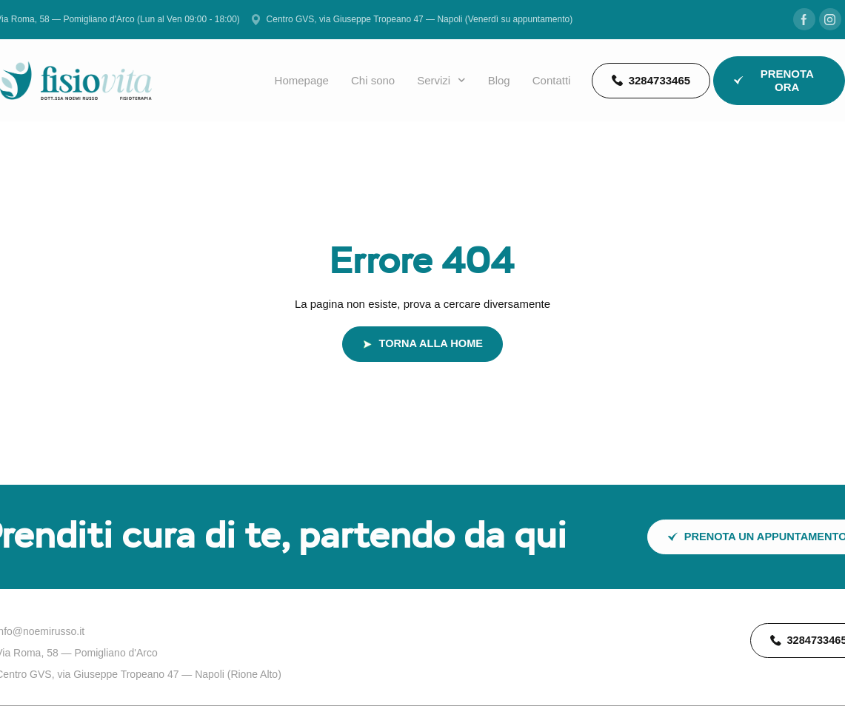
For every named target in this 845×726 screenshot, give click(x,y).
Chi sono (373, 80)
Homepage (302, 80)
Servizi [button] (441, 80)
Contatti (551, 80)
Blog (499, 80)
